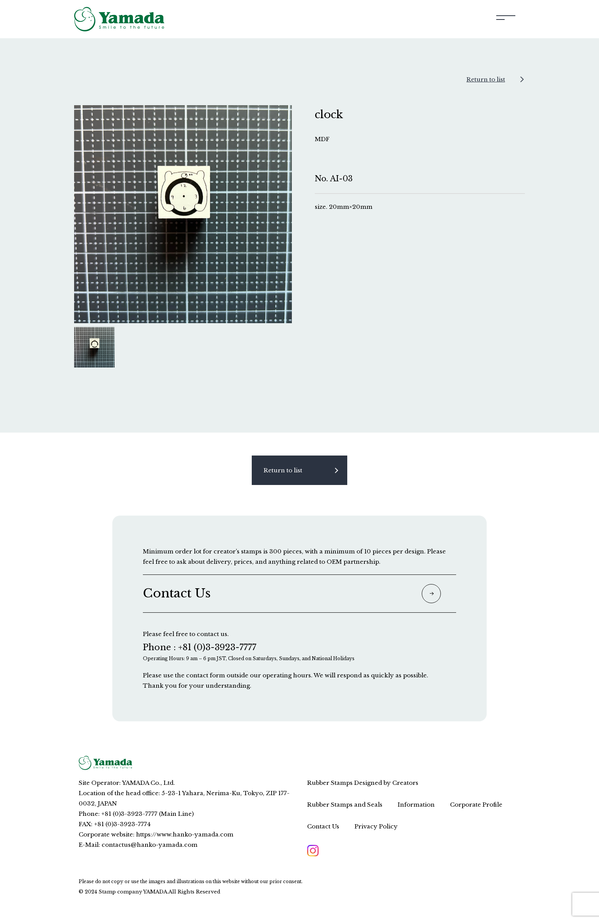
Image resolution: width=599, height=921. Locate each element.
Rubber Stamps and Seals (344, 804)
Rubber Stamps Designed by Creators (362, 782)
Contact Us (323, 826)
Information (416, 804)
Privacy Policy (376, 826)
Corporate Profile (476, 804)
